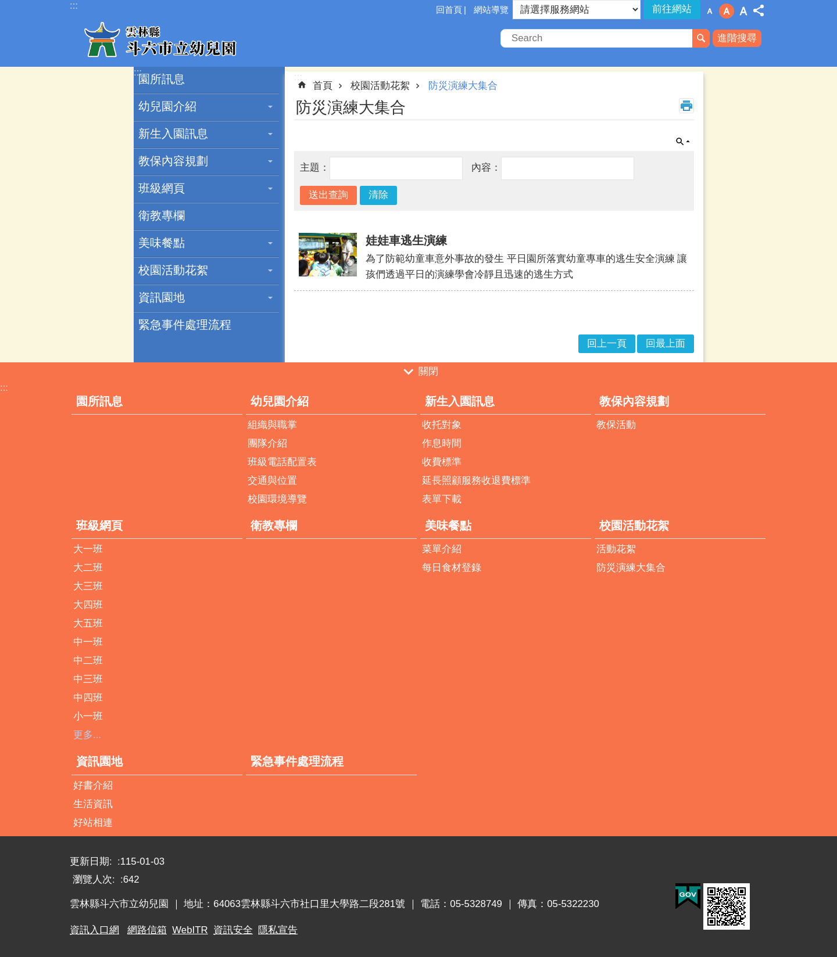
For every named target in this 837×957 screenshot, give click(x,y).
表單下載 (442, 499)
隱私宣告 (278, 930)
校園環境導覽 (277, 499)
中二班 (88, 660)
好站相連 (93, 822)
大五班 (88, 623)
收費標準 (442, 461)
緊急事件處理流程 (184, 324)
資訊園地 (161, 297)
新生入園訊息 (173, 133)
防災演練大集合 (463, 85)
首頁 (322, 85)
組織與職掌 (272, 424)
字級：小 (709, 11)
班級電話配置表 (282, 461)
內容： (486, 167)
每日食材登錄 (451, 567)
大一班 (88, 549)
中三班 (88, 679)
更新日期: (92, 861)
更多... (87, 734)
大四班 (88, 604)
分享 (758, 10)
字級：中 (726, 11)
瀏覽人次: (95, 879)
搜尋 (701, 38)
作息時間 (442, 443)
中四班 (88, 697)
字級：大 (743, 11)
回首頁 (449, 10)
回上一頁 (607, 343)
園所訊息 (161, 79)
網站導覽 (491, 10)
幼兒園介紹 (167, 106)
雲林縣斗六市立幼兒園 (171, 39)
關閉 (428, 371)
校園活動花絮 (173, 270)
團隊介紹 (267, 443)
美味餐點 (161, 242)
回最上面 (665, 343)
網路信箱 (147, 930)
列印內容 (686, 105)
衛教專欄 (161, 215)
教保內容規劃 (173, 160)
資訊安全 (233, 930)
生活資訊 (93, 804)
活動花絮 (616, 549)
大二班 (88, 567)
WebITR (190, 930)
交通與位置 (272, 480)
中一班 (88, 641)
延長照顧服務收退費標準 (476, 480)
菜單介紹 (442, 549)
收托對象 (442, 424)
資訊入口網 (94, 930)
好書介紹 (93, 785)
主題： (315, 167)
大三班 (88, 586)
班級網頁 (161, 188)
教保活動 (616, 424)
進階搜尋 (737, 38)
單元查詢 (683, 141)
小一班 (88, 716)
